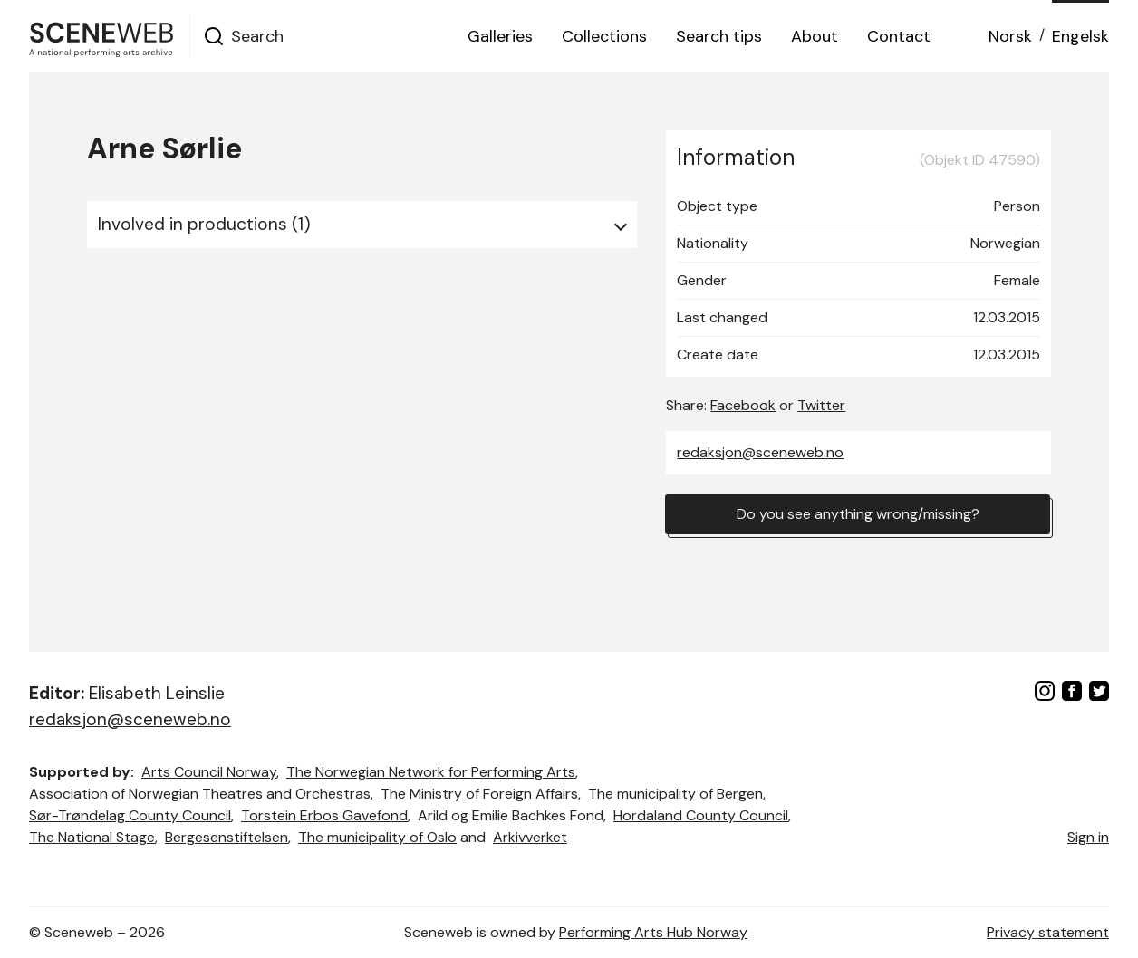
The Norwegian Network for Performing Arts (430, 771)
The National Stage (92, 837)
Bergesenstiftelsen (226, 837)
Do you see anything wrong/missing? (858, 513)
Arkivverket (530, 837)
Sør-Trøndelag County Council (130, 815)
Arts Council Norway (208, 771)
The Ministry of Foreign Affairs (479, 793)
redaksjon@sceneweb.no (760, 452)
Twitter (821, 405)
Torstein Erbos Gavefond (324, 815)
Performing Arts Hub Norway (653, 932)
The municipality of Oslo (377, 837)
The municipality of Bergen (675, 793)
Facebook (743, 405)
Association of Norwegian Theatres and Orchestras (200, 793)
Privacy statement (1048, 932)
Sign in (1088, 837)
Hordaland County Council (700, 815)
